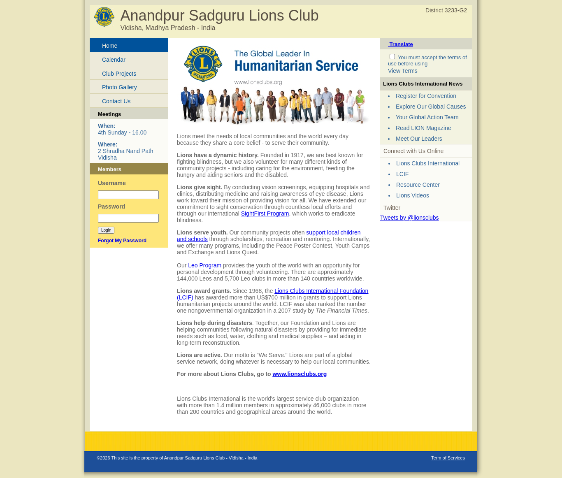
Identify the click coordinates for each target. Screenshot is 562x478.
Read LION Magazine (423, 128)
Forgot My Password (122, 241)
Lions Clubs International (428, 163)
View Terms (403, 70)
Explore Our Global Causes (431, 106)
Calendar (113, 59)
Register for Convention (426, 96)
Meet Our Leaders (419, 138)
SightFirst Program (265, 213)
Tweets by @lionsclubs (409, 217)
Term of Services (448, 457)
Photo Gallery (119, 87)
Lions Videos (412, 195)
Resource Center (418, 184)
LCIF (402, 174)
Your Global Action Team (427, 117)
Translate (400, 44)
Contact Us (116, 101)
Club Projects (119, 73)
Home (109, 45)
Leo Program (204, 265)
